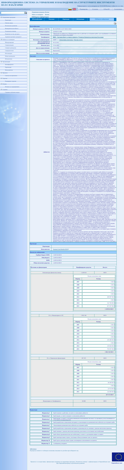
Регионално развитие (11, 25)
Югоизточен (8, 59)
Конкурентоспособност (11, 28)
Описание (51, 19)
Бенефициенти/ (26, 9)
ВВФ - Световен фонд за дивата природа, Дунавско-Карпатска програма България (78, 37)
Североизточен (9, 50)
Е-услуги (95, 9)
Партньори (8, 67)
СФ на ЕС (107, 9)
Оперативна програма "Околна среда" (71, 40)
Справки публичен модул (12, 92)
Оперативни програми (9, 17)
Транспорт (8, 20)
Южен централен (10, 56)
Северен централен (10, 48)
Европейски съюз (116, 463)
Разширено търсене (10, 81)
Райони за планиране (9, 39)
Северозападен (9, 45)
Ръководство (84, 9)
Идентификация (37, 19)
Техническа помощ (10, 31)
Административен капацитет (13, 36)
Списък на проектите (11, 75)
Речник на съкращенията (12, 86)
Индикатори (80, 19)
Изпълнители (9, 70)
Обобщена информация (102, 19)
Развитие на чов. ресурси (12, 34)
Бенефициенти (9, 64)
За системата (118, 9)
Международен (9, 42)
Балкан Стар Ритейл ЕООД (61, 249)
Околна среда (9, 23)
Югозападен (8, 53)
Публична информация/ (7, 9)
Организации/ (18, 9)
